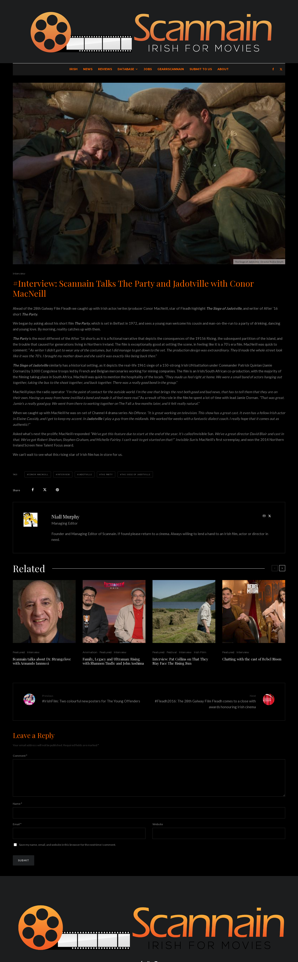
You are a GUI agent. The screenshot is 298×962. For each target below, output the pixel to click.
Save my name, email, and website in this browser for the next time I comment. (67, 850)
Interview (19, 273)
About (223, 69)
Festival (172, 652)
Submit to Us (201, 69)
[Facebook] (273, 69)
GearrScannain (170, 69)
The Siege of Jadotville (136, 474)
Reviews (105, 69)
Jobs (148, 69)
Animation (90, 652)
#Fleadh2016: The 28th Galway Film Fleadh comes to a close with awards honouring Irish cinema (204, 701)
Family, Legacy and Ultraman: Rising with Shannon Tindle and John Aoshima (113, 661)
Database (126, 69)
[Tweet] (45, 489)
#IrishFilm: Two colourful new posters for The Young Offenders (94, 698)
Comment (20, 755)
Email (17, 829)
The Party (107, 474)
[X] (281, 69)
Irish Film (200, 652)
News (87, 69)
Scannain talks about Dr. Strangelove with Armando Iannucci (42, 661)
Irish (73, 69)
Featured (19, 652)
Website (157, 829)
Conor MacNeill (38, 474)
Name (17, 809)
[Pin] (57, 489)
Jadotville (85, 474)
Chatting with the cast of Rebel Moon (251, 659)
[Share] (33, 489)
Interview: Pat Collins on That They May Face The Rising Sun (180, 661)
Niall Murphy (65, 516)
